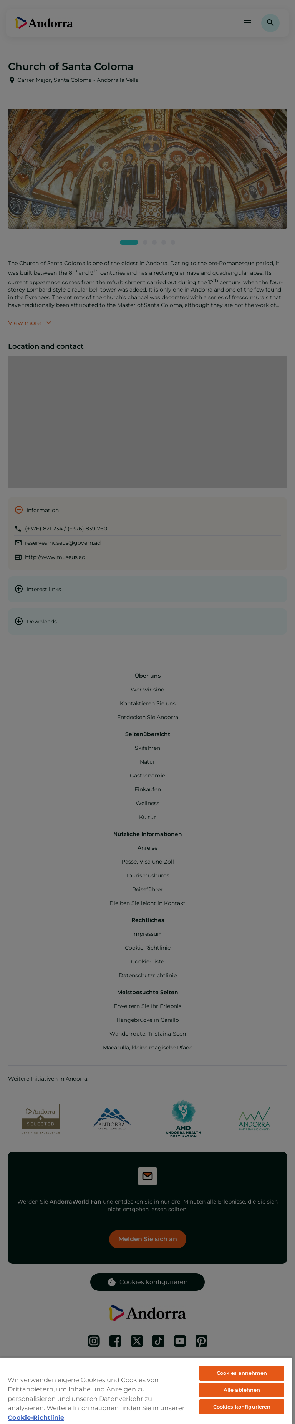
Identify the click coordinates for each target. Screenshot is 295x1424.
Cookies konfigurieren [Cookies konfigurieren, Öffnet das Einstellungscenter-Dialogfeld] (242, 1407)
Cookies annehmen (242, 1373)
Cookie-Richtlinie (36, 1417)
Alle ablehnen (242, 1390)
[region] (146, 1390)
